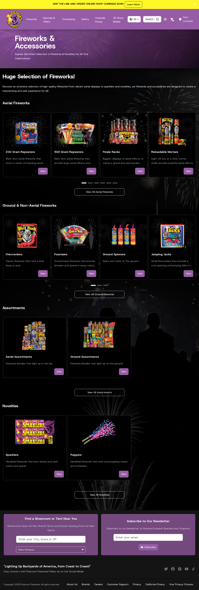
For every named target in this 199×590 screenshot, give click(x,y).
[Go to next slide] (185, 144)
